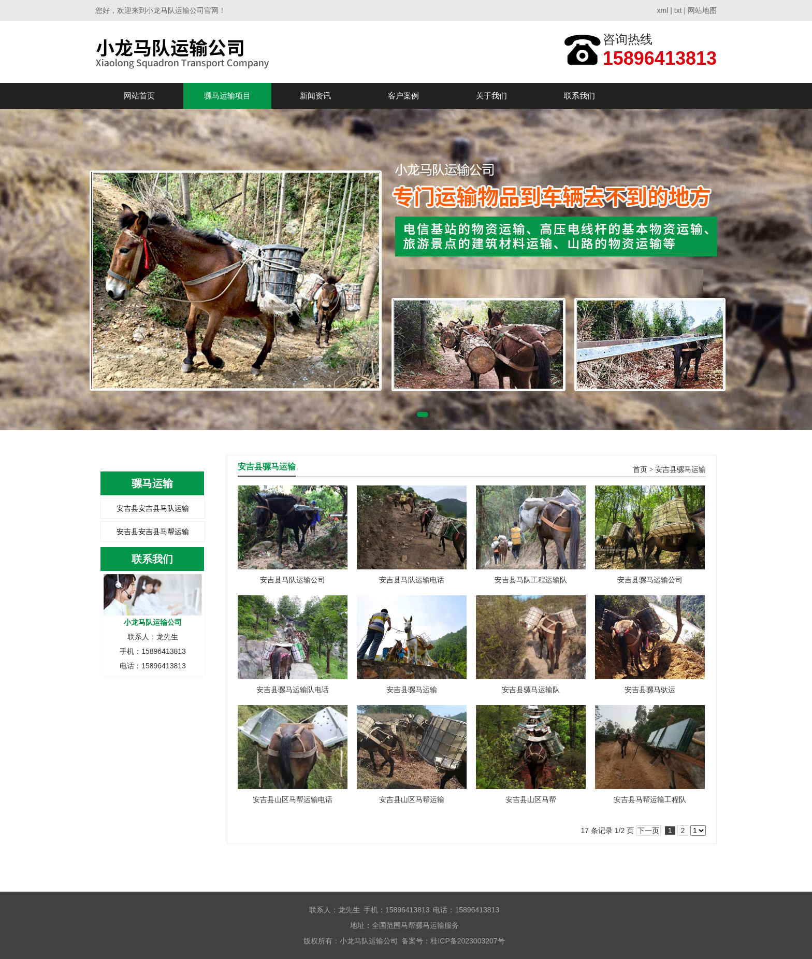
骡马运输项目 (227, 95)
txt (678, 10)
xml (663, 10)
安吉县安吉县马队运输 (153, 508)
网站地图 (702, 10)
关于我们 (491, 95)
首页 (640, 470)
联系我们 (579, 95)
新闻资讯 (315, 95)
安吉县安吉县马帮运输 (153, 531)
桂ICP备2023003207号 (467, 941)
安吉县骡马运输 (680, 470)
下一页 (648, 830)
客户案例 (403, 95)
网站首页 (139, 95)
